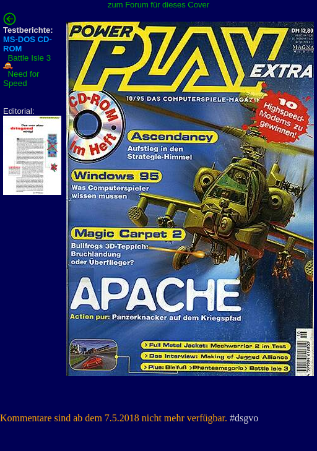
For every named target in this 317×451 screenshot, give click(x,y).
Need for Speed (21, 78)
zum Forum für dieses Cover (158, 4)
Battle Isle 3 (29, 57)
